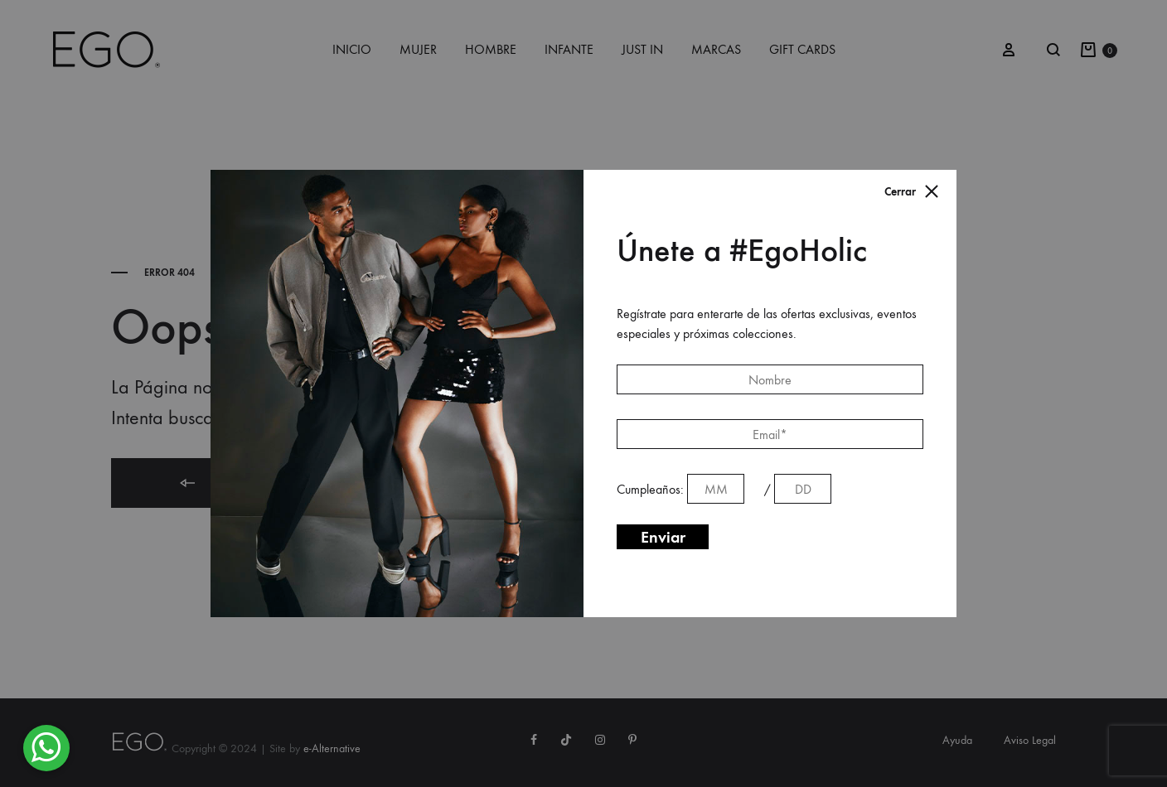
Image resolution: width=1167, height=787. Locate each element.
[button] (46, 748)
